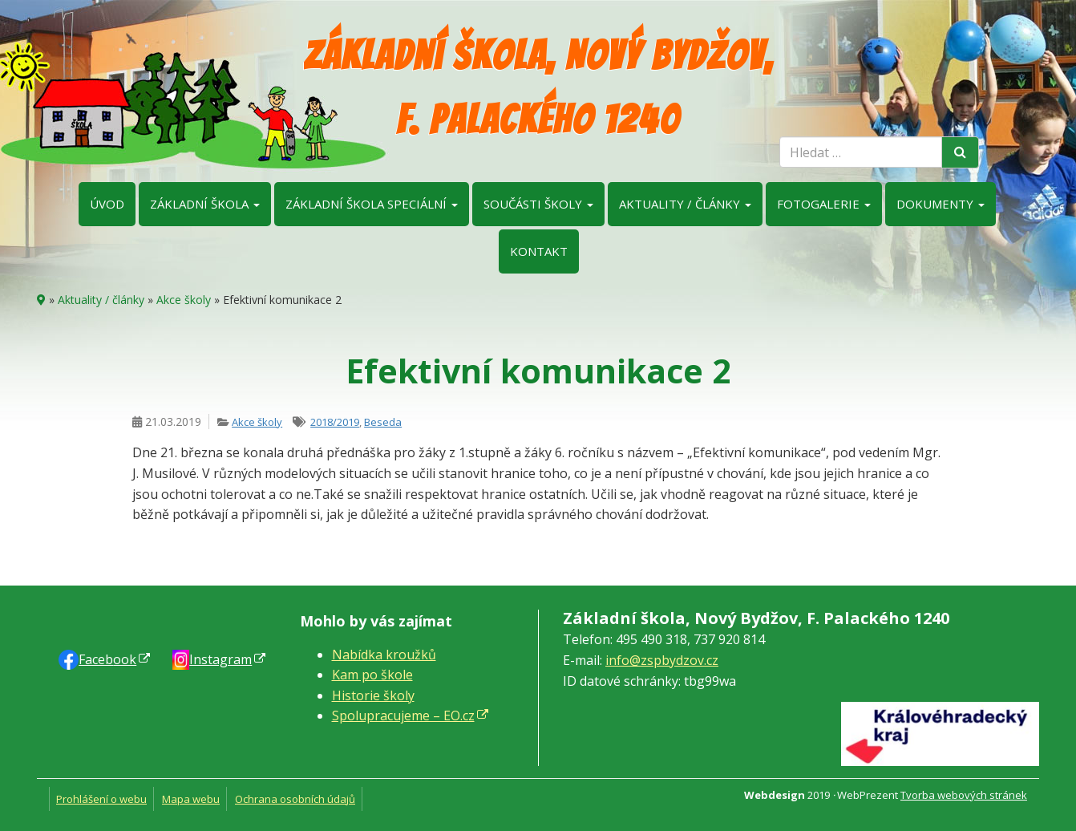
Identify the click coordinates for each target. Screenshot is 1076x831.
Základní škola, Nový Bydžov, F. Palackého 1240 (538, 87)
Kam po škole (372, 674)
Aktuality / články (685, 204)
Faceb (107, 659)
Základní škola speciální (371, 204)
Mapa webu (191, 799)
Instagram (220, 659)
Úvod (107, 204)
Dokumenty (940, 204)
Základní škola (205, 204)
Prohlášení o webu (101, 799)
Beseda (383, 422)
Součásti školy (538, 204)
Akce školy (183, 299)
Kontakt (539, 251)
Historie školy (373, 695)
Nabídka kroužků (384, 654)
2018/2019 (334, 422)
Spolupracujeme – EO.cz (403, 715)
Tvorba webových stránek (963, 795)
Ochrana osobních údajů (295, 799)
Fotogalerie (824, 204)
